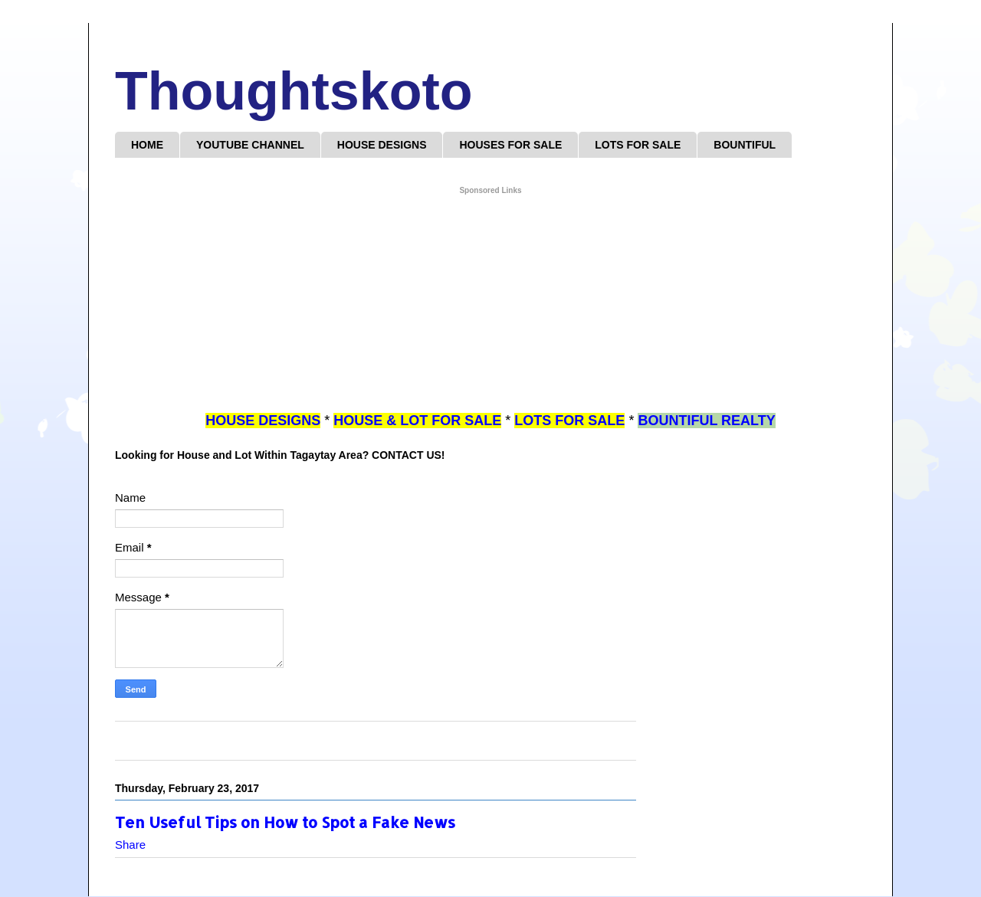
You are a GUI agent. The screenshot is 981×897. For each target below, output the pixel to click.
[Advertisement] (490, 304)
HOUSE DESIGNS (382, 145)
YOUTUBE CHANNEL (250, 145)
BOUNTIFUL (745, 145)
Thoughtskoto (294, 91)
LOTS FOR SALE (638, 145)
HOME (147, 145)
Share (130, 844)
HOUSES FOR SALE (510, 145)
